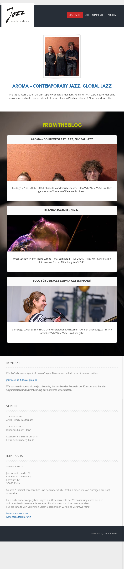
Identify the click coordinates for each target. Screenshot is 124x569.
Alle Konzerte (94, 15)
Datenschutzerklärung (18, 516)
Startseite (75, 15)
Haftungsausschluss (17, 513)
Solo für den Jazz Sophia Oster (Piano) (62, 281)
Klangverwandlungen (62, 210)
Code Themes (110, 533)
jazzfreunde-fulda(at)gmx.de (21, 379)
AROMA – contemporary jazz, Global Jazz (62, 86)
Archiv (112, 15)
